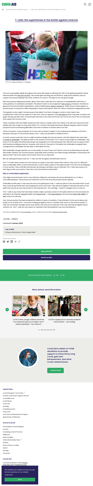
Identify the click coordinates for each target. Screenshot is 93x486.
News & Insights (8, 437)
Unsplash (28, 82)
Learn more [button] (9, 474)
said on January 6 (57, 106)
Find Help (6, 406)
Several (24, 194)
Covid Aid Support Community (14, 393)
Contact (5, 429)
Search (5, 448)
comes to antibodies (12, 140)
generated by (56, 194)
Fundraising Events (9, 409)
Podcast (5, 443)
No (62, 275)
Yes (55, 275)
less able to (63, 114)
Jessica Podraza (17, 82)
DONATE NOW (55, 370)
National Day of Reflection (11, 417)
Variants (14, 219)
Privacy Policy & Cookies (11, 445)
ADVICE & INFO (46, 257)
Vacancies (6, 453)
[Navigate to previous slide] (7, 309)
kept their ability (79, 194)
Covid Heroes (7, 401)
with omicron (67, 104)
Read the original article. (60, 212)
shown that (41, 194)
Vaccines (7, 219)
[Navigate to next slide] (86, 309)
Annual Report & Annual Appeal (13, 427)
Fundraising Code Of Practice (12, 432)
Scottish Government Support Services (16, 396)
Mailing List (6, 435)
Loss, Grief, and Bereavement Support (15, 414)
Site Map (6, 451)
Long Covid (6, 412)
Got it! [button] (20, 479)
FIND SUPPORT (46, 251)
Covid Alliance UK (8, 398)
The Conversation (26, 212)
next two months (23, 95)
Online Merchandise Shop (12, 440)
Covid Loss (6, 404)
